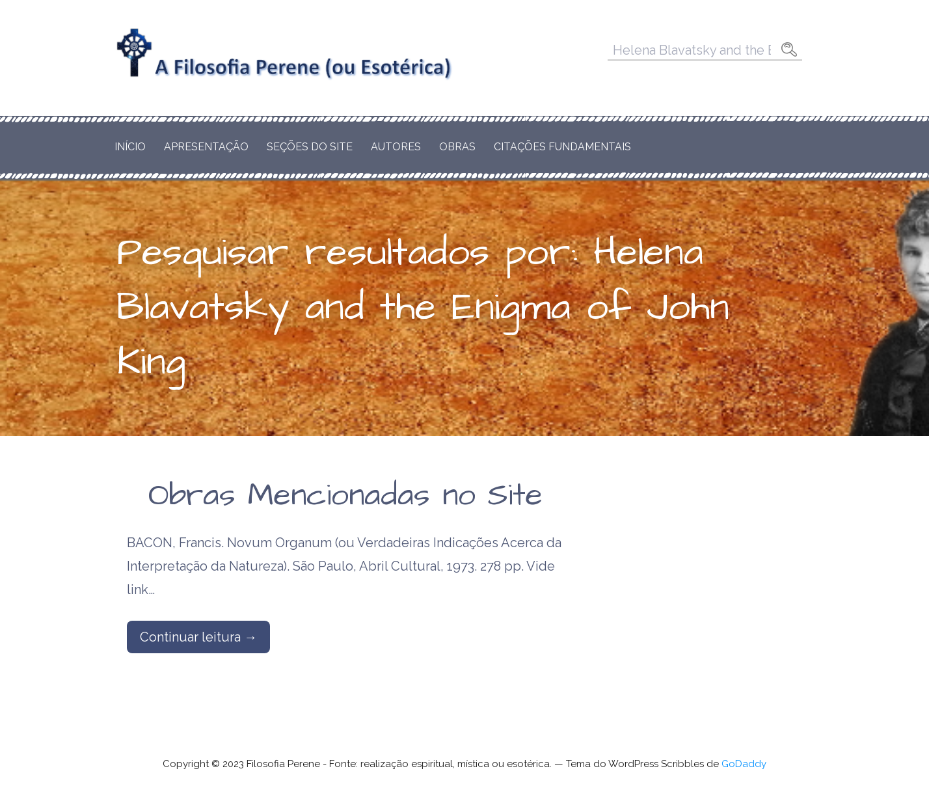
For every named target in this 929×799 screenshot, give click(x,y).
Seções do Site (310, 147)
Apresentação (206, 147)
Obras (457, 147)
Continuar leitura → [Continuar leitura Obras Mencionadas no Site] (198, 637)
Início (130, 147)
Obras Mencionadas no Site (345, 495)
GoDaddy (743, 764)
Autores (396, 147)
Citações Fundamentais (562, 147)
